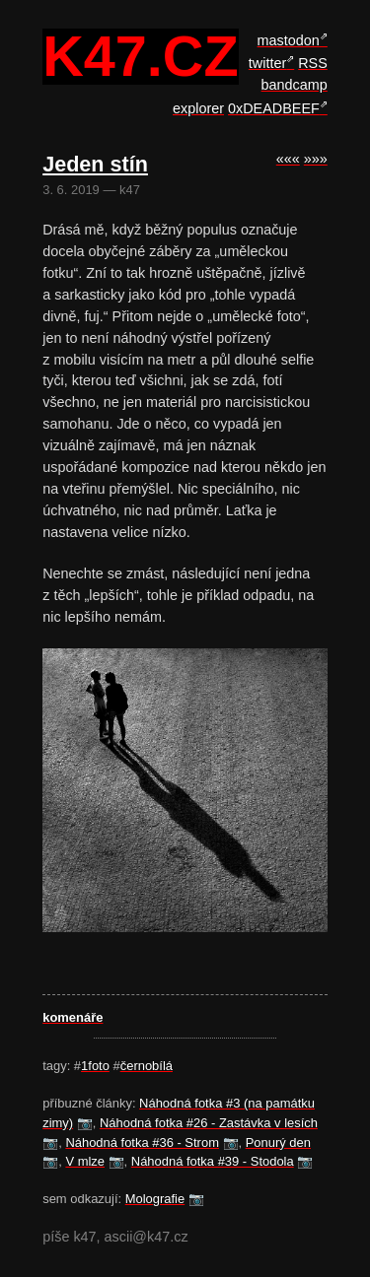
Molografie (155, 1198)
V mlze (85, 1161)
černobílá (146, 1065)
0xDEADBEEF (274, 108)
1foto (95, 1065)
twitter (267, 63)
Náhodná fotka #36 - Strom (142, 1142)
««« (288, 159)
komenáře (72, 1017)
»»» (316, 159)
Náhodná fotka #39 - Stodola (212, 1161)
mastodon (289, 40)
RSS (313, 63)
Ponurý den (278, 1142)
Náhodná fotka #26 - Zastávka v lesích (209, 1122)
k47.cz (140, 57)
